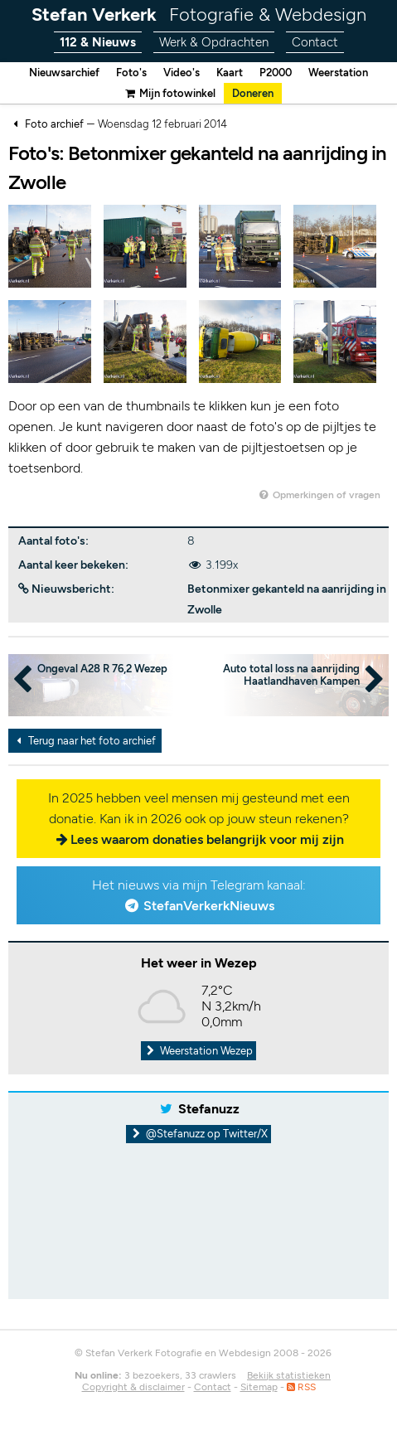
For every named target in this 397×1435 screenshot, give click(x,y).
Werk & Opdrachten (214, 42)
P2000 (275, 72)
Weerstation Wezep (199, 1051)
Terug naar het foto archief (84, 740)
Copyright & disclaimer (133, 1387)
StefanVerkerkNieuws (208, 906)
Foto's (131, 72)
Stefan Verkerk (198, 14)
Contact (315, 42)
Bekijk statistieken (289, 1375)
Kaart (229, 72)
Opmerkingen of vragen (319, 495)
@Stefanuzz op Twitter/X (198, 1133)
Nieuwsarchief (64, 72)
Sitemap (259, 1387)
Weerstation (338, 72)
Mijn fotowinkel (169, 93)
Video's (181, 72)
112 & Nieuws (98, 42)
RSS (301, 1387)
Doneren (253, 93)
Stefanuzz (209, 1109)
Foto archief (54, 124)
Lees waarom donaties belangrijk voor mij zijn (207, 839)
